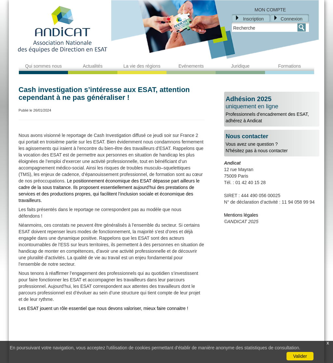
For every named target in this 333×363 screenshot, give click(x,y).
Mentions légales (241, 215)
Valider (300, 356)
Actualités (93, 66)
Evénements (191, 66)
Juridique (240, 66)
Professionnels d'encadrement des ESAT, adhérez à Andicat (272, 109)
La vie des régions (142, 66)
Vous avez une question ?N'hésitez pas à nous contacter (272, 143)
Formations (289, 66)
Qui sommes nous (43, 66)
